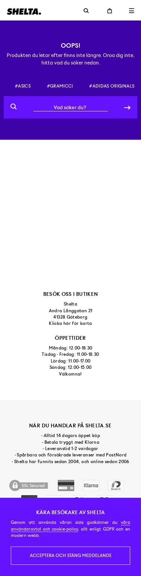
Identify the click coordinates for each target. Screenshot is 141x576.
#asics (23, 86)
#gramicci (60, 86)
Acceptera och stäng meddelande (71, 555)
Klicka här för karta (70, 323)
